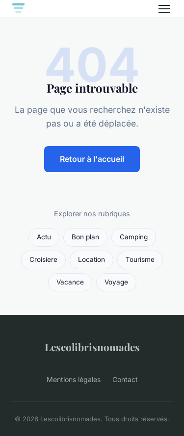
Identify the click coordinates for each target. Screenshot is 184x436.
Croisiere (43, 259)
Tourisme (140, 259)
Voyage (116, 282)
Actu (44, 237)
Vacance (70, 282)
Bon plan (85, 237)
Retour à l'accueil (92, 159)
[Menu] (164, 9)
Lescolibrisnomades (92, 347)
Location (91, 259)
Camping (134, 237)
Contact (125, 379)
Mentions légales (74, 379)
